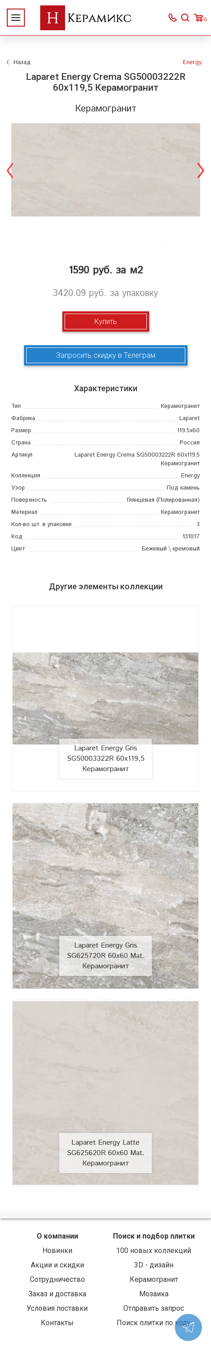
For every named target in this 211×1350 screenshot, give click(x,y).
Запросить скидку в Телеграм (105, 355)
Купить (105, 321)
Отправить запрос (153, 1308)
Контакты (57, 1322)
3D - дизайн (153, 1265)
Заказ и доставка (57, 1294)
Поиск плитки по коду (154, 1322)
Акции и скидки (57, 1265)
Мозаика (154, 1294)
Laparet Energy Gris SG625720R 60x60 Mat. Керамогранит (106, 955)
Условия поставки (57, 1308)
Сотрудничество (57, 1279)
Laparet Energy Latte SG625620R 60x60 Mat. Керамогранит (106, 1153)
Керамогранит (154, 1279)
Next (200, 169)
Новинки (57, 1250)
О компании (57, 1236)
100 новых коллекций (153, 1250)
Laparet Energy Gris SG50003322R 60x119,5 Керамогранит (106, 758)
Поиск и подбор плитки (154, 1236)
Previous (10, 169)
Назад (22, 62)
